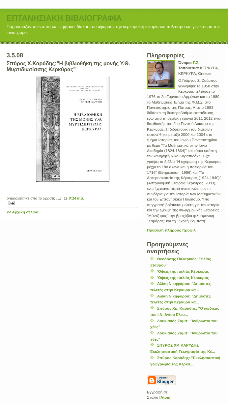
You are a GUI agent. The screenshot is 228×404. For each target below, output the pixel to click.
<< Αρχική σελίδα (23, 212)
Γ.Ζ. (196, 62)
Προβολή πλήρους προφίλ (171, 230)
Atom (165, 397)
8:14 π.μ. (76, 198)
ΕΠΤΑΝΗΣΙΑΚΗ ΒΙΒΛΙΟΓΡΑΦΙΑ (64, 18)
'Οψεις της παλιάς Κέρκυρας (183, 271)
